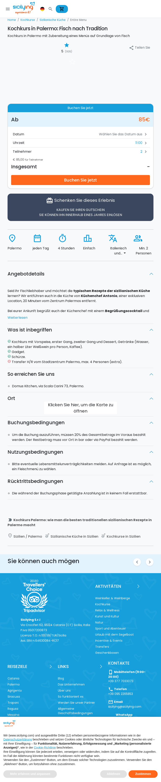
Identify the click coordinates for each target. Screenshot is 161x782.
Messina (13, 715)
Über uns (64, 690)
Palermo (14, 684)
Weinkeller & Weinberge (112, 598)
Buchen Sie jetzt (80, 180)
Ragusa (13, 709)
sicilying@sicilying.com (124, 707)
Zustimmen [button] (143, 774)
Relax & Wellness (107, 610)
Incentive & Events (108, 641)
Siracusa (14, 696)
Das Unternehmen (71, 684)
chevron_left (137, 562)
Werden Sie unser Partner (76, 703)
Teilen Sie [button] (139, 47)
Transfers (102, 647)
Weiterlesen (17, 317)
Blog (61, 678)
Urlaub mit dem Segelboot (114, 634)
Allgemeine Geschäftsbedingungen (75, 711)
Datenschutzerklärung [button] (17, 739)
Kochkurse (102, 604)
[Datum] (109, 134)
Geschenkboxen (107, 653)
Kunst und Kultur (107, 616)
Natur (99, 622)
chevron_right (150, 562)
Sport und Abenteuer (110, 628)
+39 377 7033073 (120, 681)
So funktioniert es (70, 696)
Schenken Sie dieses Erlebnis (80, 207)
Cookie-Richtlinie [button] (45, 747)
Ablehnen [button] (113, 774)
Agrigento (15, 690)
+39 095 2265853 (120, 694)
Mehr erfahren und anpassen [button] (30, 774)
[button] (42, 9)
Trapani (13, 703)
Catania (13, 678)
